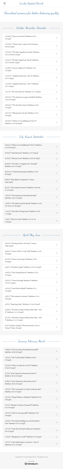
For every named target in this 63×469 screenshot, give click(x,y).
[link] (31, 3)
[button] (7, 3)
